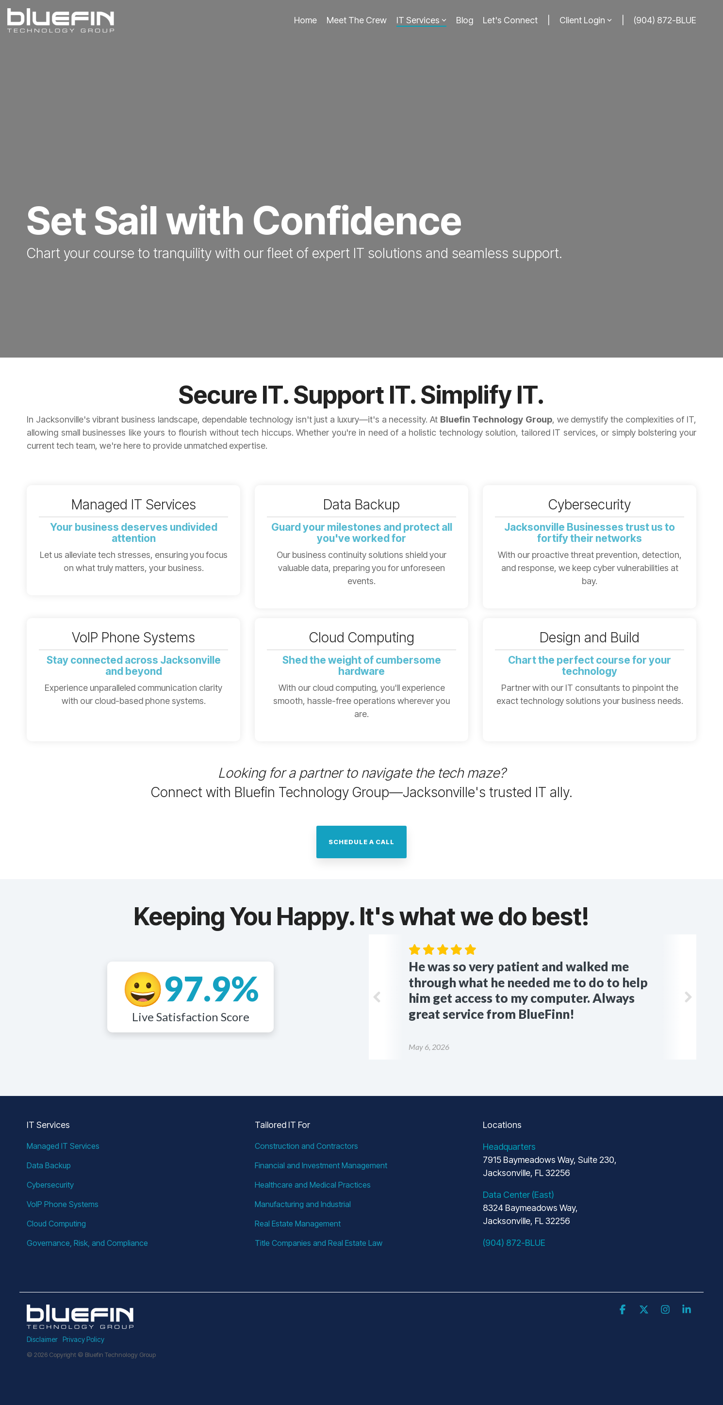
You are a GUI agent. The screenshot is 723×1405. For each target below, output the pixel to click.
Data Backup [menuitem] (49, 1165)
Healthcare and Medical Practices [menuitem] (313, 1185)
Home (305, 20)
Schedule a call (361, 842)
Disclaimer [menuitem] (42, 1339)
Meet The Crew (357, 20)
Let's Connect (510, 20)
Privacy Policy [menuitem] (83, 1339)
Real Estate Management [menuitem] (298, 1223)
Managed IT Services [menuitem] (63, 1146)
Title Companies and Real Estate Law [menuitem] (318, 1243)
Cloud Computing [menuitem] (56, 1223)
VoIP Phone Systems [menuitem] (63, 1204)
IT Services (421, 20)
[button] (623, 1310)
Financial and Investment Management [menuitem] (321, 1165)
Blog (464, 20)
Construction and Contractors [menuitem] (306, 1146)
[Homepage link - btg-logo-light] (80, 1323)
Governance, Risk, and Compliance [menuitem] (87, 1243)
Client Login (585, 20)
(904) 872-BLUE (665, 20)
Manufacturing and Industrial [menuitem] (303, 1204)
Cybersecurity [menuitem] (50, 1185)
